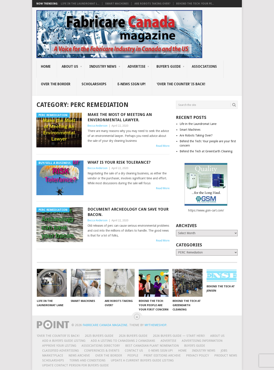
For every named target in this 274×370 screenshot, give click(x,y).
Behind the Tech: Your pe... (195, 3)
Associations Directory (101, 345)
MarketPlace (52, 355)
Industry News (102, 66)
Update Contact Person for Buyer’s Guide (75, 365)
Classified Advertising (60, 350)
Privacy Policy (197, 355)
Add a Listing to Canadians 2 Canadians (123, 340)
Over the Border (55, 84)
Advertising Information (202, 340)
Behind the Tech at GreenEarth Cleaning (206, 151)
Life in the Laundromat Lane (198, 124)
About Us (70, 66)
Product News (225, 355)
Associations (204, 66)
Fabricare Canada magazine (105, 325)
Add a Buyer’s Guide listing (63, 340)
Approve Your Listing (59, 345)
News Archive (79, 355)
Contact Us (134, 350)
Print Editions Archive (162, 355)
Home (46, 66)
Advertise (136, 66)
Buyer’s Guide (168, 66)
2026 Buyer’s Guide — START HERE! (179, 335)
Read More (163, 145)
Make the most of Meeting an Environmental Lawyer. (120, 117)
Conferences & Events (101, 350)
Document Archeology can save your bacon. (128, 212)
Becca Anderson (97, 125)
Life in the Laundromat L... (80, 3)
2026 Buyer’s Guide (133, 335)
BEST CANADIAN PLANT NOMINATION (152, 345)
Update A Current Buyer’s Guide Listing (142, 360)
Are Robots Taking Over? (152, 3)
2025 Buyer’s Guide (99, 335)
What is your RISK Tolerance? (119, 162)
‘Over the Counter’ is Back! (181, 84)
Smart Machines (117, 3)
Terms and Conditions (87, 360)
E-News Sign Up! (132, 84)
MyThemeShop (155, 325)
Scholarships (94, 84)
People (132, 355)
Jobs (224, 350)
